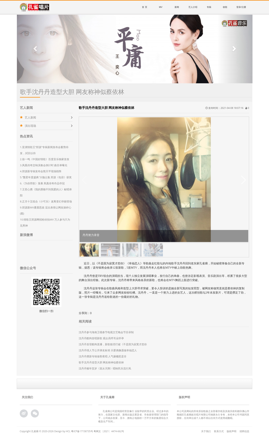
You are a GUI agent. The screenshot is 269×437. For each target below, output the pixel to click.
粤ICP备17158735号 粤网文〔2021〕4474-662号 (97, 431)
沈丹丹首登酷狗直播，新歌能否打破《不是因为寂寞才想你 (113, 344)
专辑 (209, 7)
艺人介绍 (192, 7)
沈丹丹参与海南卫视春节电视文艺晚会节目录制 (106, 332)
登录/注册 (241, 7)
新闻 (177, 7)
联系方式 (219, 431)
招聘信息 (244, 431)
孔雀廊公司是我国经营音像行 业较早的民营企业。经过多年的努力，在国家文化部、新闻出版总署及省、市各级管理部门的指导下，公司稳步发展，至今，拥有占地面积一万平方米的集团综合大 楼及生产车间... (133, 416)
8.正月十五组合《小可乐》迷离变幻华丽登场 (46, 201)
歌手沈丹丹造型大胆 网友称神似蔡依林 (101, 362)
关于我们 (206, 431)
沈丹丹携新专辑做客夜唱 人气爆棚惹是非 (102, 356)
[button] (34, 49)
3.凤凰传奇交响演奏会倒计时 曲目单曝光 (43, 165)
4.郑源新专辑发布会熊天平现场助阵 (40, 171)
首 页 (144, 7)
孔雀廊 (34, 431)
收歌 (225, 7)
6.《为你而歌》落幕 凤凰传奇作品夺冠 (42, 183)
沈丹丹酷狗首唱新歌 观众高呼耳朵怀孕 (101, 338)
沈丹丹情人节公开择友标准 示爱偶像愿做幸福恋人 (108, 350)
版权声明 (231, 431)
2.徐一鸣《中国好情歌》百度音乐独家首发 (44, 159)
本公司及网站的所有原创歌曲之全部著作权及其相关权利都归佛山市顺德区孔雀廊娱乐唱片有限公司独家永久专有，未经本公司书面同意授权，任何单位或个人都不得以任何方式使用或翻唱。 (213, 414)
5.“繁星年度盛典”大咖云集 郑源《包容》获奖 (46, 177)
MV (160, 7)
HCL (68, 431)
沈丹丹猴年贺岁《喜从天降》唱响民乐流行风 (105, 368)
